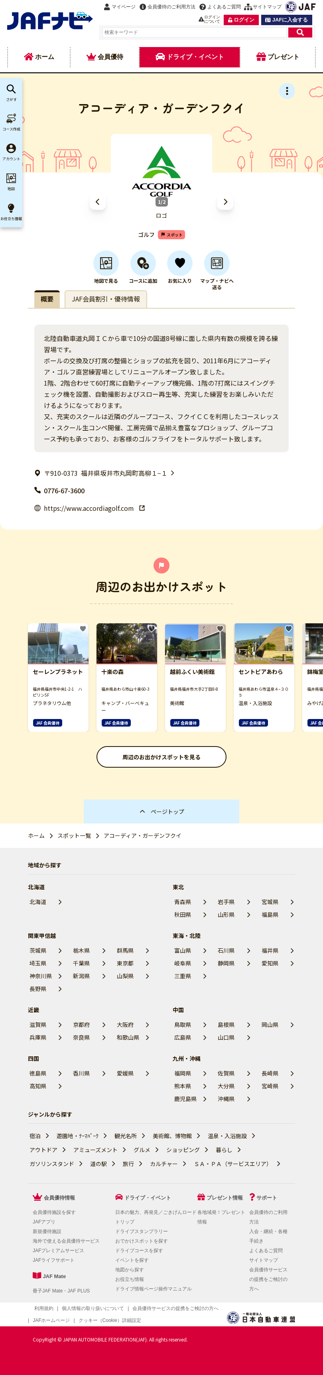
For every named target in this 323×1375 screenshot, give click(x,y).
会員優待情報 (59, 1198)
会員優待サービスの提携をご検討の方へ (268, 1279)
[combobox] (194, 32)
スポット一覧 (74, 835)
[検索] (300, 32)
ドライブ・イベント (147, 1198)
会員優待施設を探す (54, 1212)
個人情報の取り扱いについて (93, 1308)
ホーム (36, 835)
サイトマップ (263, 1260)
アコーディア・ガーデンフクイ (142, 835)
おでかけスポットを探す (141, 1241)
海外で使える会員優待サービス (66, 1241)
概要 (47, 298)
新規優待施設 (47, 1231)
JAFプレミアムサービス (58, 1250)
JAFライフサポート (54, 1260)
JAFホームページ (51, 1320)
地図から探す (129, 1270)
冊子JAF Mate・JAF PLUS (61, 1291)
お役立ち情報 (129, 1279)
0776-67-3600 (59, 490)
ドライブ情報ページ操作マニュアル (153, 1289)
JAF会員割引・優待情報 (106, 298)
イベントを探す (132, 1260)
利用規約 (43, 1308)
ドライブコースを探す (139, 1250)
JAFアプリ (44, 1222)
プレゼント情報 (225, 1198)
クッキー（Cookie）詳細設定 (110, 1320)
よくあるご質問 (266, 1250)
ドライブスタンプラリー (141, 1231)
